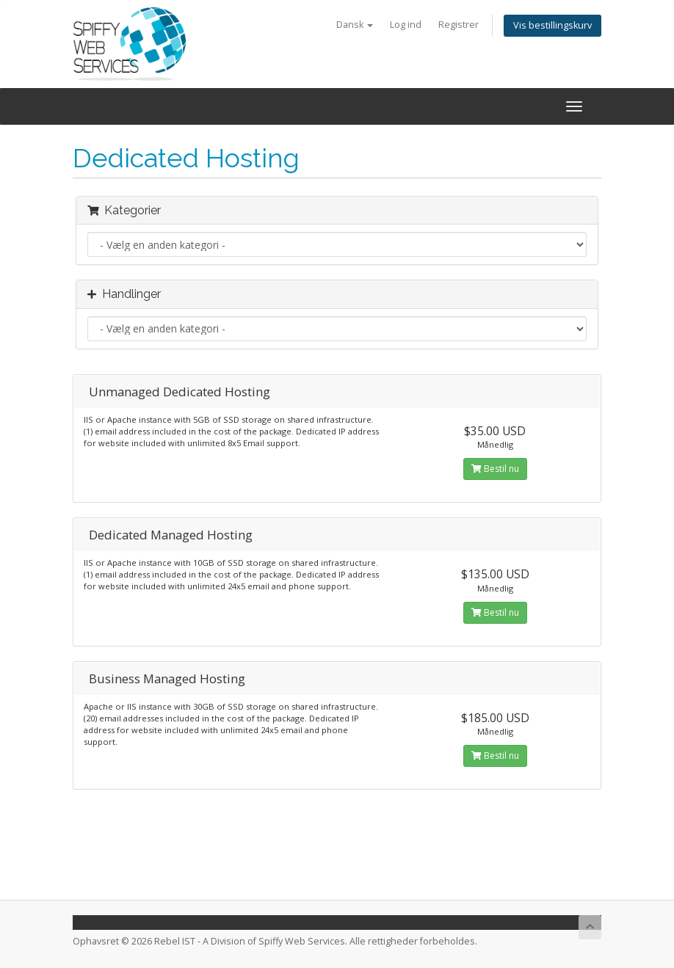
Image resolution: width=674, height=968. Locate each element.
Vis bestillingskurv (552, 25)
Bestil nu (495, 468)
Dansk (354, 24)
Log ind (405, 24)
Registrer (458, 24)
